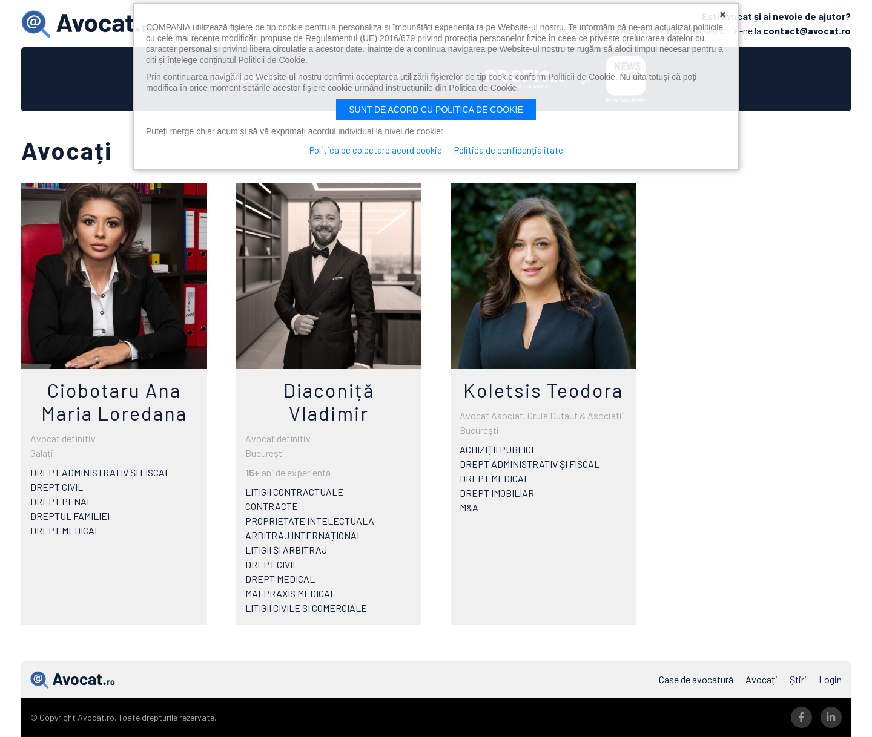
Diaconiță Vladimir (328, 401)
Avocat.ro (72, 679)
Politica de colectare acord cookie (375, 150)
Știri (798, 679)
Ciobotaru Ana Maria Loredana (114, 401)
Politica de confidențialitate (508, 150)
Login (830, 679)
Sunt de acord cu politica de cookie (436, 109)
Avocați (761, 679)
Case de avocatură (696, 679)
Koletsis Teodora (543, 389)
